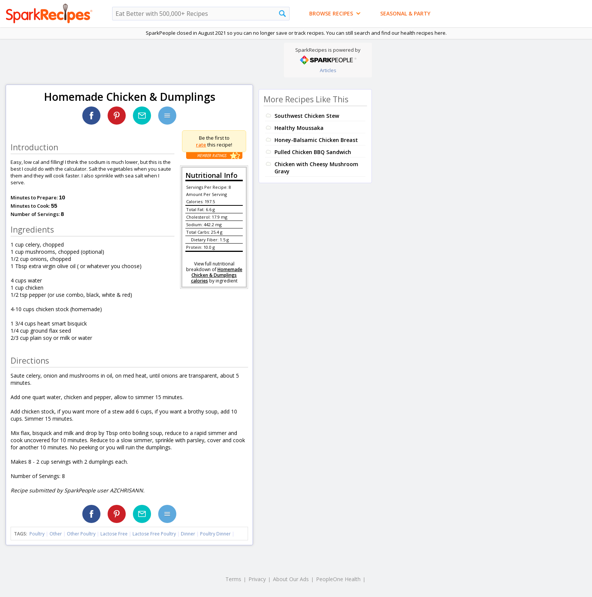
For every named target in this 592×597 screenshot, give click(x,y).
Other (55, 534)
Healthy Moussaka (299, 127)
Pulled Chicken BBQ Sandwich (312, 152)
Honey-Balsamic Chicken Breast (316, 139)
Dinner (188, 534)
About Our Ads (291, 579)
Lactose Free (114, 534)
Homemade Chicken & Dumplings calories (216, 275)
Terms (233, 579)
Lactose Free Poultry (154, 534)
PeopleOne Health (338, 579)
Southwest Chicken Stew (306, 115)
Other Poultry (81, 534)
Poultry (37, 534)
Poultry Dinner (215, 534)
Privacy (257, 579)
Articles (328, 70)
